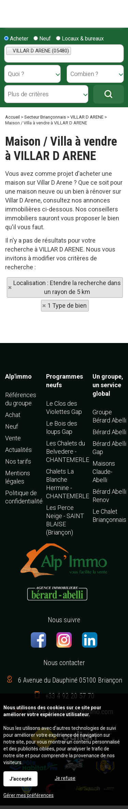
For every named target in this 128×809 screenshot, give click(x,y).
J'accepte (20, 779)
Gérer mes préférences (28, 795)
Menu (8, 10)
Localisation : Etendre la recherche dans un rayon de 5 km (67, 287)
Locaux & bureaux (80, 38)
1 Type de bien (67, 305)
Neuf (42, 38)
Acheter (16, 38)
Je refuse (65, 778)
